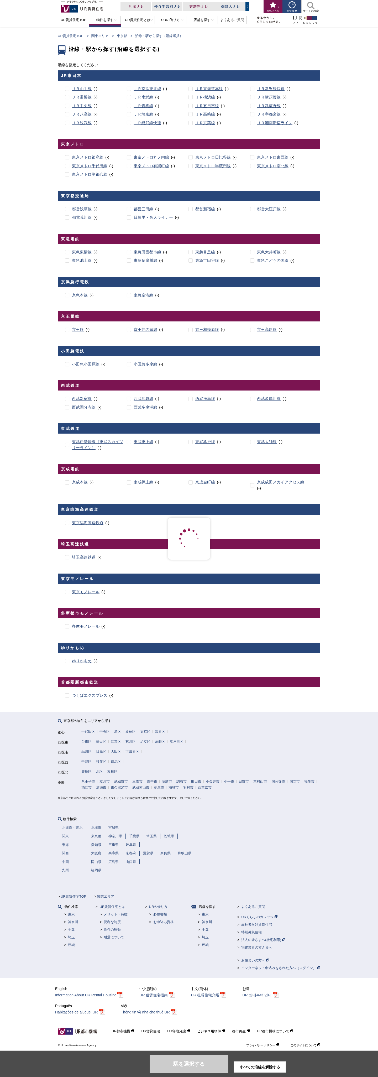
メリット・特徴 (116, 914)
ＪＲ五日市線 (207, 105)
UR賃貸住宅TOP (70, 36)
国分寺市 (278, 781)
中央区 (104, 731)
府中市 (152, 781)
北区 (99, 771)
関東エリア (99, 36)
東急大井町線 (269, 252)
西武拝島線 (205, 398)
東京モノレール (85, 592)
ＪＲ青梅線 (143, 105)
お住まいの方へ (255, 960)
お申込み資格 (163, 922)
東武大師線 (267, 441)
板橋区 (112, 771)
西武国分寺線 (84, 407)
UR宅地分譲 (178, 1031)
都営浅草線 (82, 209)
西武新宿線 (82, 398)
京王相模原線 (207, 329)
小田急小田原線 (85, 364)
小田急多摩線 (145, 364)
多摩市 (159, 787)
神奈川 (73, 922)
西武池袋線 (143, 398)
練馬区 (116, 761)
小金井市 (212, 781)
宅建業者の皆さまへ (256, 947)
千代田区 (88, 731)
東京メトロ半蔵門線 (213, 166)
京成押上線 (143, 482)
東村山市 (260, 781)
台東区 (86, 741)
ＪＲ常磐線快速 (271, 88)
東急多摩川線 (145, 260)
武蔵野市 (121, 781)
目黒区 (101, 751)
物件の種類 (112, 930)
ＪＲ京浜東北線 (147, 88)
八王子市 (88, 781)
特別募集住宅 (251, 932)
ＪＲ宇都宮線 (269, 114)
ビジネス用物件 (211, 1031)
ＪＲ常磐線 (82, 97)
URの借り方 (158, 907)
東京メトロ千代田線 (89, 166)
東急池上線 (82, 260)
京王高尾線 (267, 329)
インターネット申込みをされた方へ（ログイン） (280, 968)
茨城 (71, 945)
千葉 (71, 930)
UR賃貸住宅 (150, 1031)
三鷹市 (137, 781)
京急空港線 (143, 295)
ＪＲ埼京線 (143, 114)
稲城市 (174, 787)
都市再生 (241, 1031)
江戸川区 (176, 741)
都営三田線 (143, 209)
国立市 (295, 781)
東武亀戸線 (205, 441)
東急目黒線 (205, 252)
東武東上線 (143, 441)
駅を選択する (189, 1064)
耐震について (114, 937)
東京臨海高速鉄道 (87, 523)
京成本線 (80, 482)
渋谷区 (160, 731)
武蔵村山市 (140, 787)
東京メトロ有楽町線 (151, 166)
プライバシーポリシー (262, 1045)
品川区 (86, 751)
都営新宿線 (205, 209)
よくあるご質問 (253, 907)
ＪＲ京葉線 (205, 123)
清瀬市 (101, 787)
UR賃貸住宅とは (112, 907)
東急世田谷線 (207, 260)
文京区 (145, 731)
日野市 (244, 781)
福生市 (309, 781)
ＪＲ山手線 (82, 88)
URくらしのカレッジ (259, 917)
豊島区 (86, 771)
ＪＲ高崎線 (205, 114)
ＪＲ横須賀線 (269, 97)
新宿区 (130, 731)
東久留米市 (119, 787)
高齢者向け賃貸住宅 (256, 925)
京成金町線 (205, 482)
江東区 (116, 741)
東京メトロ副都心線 (89, 174)
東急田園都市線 (147, 252)
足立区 (145, 741)
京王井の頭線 (145, 329)
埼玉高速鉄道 (84, 557)
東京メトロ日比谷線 (213, 157)
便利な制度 (112, 922)
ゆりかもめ (82, 661)
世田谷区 (132, 751)
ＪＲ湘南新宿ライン (274, 123)
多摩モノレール (85, 626)
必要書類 (160, 914)
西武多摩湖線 (145, 407)
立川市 (104, 781)
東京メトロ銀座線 (87, 157)
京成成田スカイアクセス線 (280, 482)
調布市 (181, 781)
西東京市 (205, 787)
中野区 (86, 761)
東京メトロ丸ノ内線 (151, 157)
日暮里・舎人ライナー (153, 217)
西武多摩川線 (269, 398)
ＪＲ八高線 (82, 114)
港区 (117, 731)
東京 (71, 914)
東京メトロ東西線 (272, 157)
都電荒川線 (82, 217)
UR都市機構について (275, 1031)
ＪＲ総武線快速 (147, 123)
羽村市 (188, 787)
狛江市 (86, 787)
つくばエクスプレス (89, 695)
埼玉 (71, 937)
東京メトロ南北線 (272, 166)
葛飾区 (160, 741)
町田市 (196, 781)
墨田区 (101, 741)
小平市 (229, 781)
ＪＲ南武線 (143, 97)
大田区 (116, 751)
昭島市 (167, 781)
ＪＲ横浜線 (205, 97)
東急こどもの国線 (272, 260)
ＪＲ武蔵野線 (269, 105)
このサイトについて (305, 1045)
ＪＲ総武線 (82, 123)
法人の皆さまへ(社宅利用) (263, 940)
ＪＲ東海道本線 (209, 88)
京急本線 (80, 295)
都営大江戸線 (269, 209)
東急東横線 (82, 252)
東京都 (122, 36)
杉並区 (101, 761)
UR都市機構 (123, 1031)
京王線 (78, 329)
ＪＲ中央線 (82, 105)
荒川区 (130, 741)
